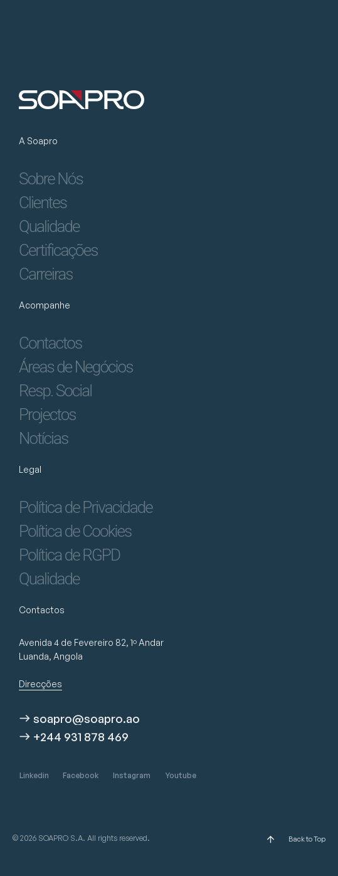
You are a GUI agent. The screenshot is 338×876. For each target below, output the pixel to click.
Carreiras (46, 274)
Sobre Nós (51, 178)
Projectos (47, 414)
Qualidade (49, 226)
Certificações (58, 250)
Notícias (43, 438)
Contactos (50, 343)
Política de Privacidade (85, 507)
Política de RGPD (69, 555)
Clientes (42, 202)
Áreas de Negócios (75, 366)
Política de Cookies (75, 531)
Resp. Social (55, 390)
